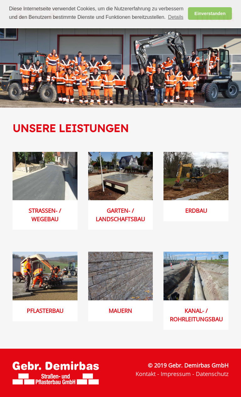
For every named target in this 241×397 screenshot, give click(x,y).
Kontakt (146, 374)
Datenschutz (212, 374)
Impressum (176, 374)
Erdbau (196, 210)
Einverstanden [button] (210, 13)
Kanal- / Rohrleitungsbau (196, 315)
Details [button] (175, 17)
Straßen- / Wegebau (45, 215)
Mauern (120, 310)
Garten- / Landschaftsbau (120, 215)
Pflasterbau (45, 310)
